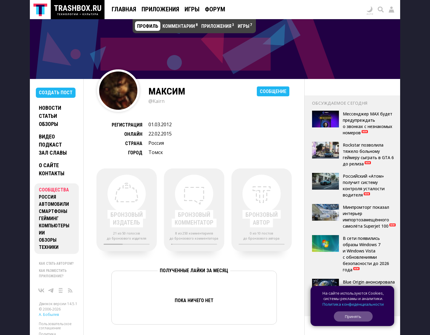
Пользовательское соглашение (55, 326)
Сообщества (54, 190)
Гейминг (49, 218)
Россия (47, 197)
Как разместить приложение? (53, 273)
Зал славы (53, 153)
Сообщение (273, 91)
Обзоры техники (49, 243)
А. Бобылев (49, 314)
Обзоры (48, 124)
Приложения (160, 9)
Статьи (48, 116)
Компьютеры (54, 226)
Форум (215, 9)
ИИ (42, 233)
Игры (192, 9)
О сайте (49, 165)
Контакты (51, 173)
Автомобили (54, 204)
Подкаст (50, 144)
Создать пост (56, 92)
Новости (50, 108)
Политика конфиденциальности (353, 304)
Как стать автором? (56, 263)
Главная (124, 9)
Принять (353, 316)
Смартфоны (53, 211)
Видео (47, 136)
